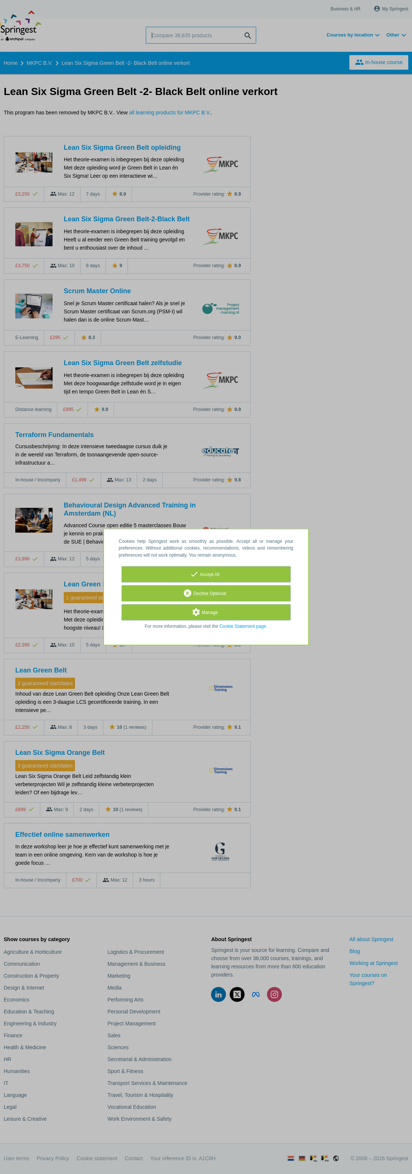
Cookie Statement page (242, 626)
